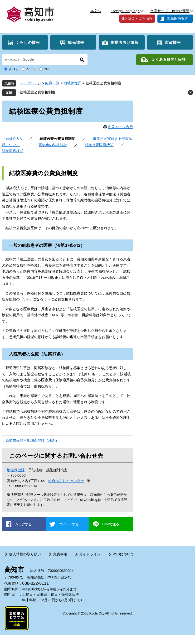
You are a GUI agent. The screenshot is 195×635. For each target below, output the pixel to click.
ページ (31, 69)
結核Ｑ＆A (13, 139)
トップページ (30, 83)
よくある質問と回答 (168, 59)
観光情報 (76, 43)
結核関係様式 (12, 151)
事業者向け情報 (124, 43)
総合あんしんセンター (66, 481)
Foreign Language (125, 11)
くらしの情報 (28, 43)
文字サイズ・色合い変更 (170, 11)
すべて (14, 69)
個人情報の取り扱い (25, 554)
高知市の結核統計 (53, 145)
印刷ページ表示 (120, 127)
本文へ (95, 11)
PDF (47, 69)
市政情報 (173, 43)
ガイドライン (90, 554)
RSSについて (123, 554)
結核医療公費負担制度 (37, 92)
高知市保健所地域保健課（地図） (32, 440)
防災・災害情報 (140, 18)
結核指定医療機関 (99, 145)
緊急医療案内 (177, 18)
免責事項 (60, 554)
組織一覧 (52, 83)
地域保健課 (72, 83)
